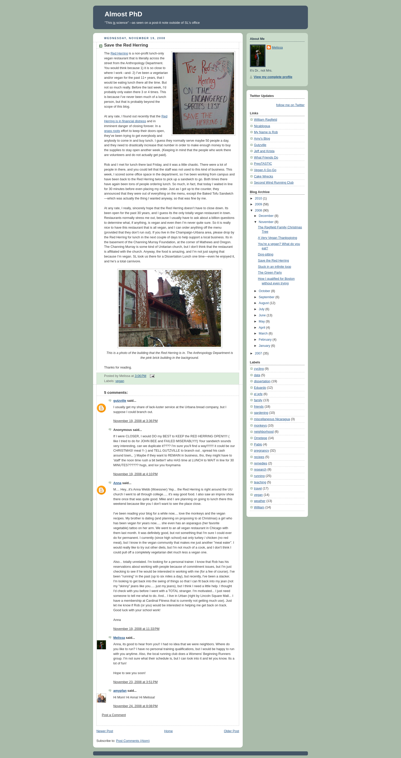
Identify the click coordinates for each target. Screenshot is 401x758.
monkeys (260, 425)
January (265, 346)
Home (168, 731)
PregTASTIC (263, 163)
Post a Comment (114, 715)
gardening (261, 413)
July (262, 309)
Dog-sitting (265, 254)
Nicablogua (262, 126)
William (259, 507)
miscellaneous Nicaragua (272, 419)
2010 (259, 198)
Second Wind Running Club (274, 182)
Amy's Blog (262, 138)
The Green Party (270, 272)
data (257, 375)
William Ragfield (265, 119)
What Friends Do (266, 157)
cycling (259, 369)
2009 (259, 204)
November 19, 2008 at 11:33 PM (136, 629)
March (264, 333)
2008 (259, 210)
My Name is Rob (266, 132)
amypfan (120, 691)
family (258, 400)
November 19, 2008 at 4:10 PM (135, 474)
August (264, 303)
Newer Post (104, 731)
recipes (259, 457)
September (267, 297)
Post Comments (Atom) (133, 741)
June (263, 315)
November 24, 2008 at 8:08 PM (135, 706)
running (259, 476)
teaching (260, 482)
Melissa (119, 638)
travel (258, 488)
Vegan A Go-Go (265, 170)
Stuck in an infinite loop (274, 267)
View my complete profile (273, 77)
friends (259, 406)
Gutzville (260, 145)
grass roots (112, 131)
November (267, 222)
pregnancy (261, 450)
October (265, 291)
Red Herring (119, 53)
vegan (119, 381)
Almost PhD (123, 14)
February (266, 339)
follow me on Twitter (290, 105)
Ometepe (260, 438)
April (262, 327)
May (262, 321)
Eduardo (260, 387)
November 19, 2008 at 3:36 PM (135, 421)
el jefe (258, 394)
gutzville (119, 401)
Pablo (258, 444)
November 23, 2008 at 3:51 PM (135, 682)
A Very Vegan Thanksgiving (277, 238)
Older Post (231, 731)
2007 (259, 353)
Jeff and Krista (264, 151)
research (260, 469)
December (267, 216)
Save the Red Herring (126, 45)
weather (259, 501)
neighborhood (264, 431)
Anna (117, 483)
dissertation (262, 381)
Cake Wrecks (263, 176)
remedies (260, 463)
